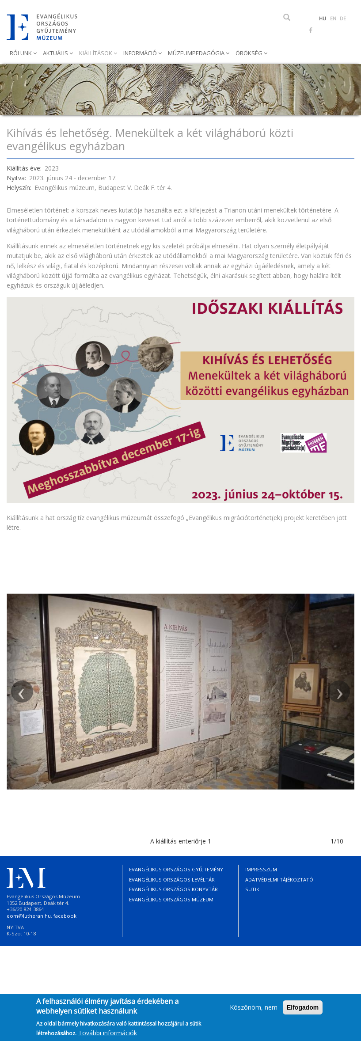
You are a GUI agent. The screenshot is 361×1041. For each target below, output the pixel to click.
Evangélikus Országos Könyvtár (173, 889)
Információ (140, 53)
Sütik (252, 889)
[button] (22, 691)
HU (322, 18)
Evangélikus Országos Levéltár (172, 879)
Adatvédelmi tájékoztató (279, 879)
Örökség (250, 53)
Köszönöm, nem (253, 1011)
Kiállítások (96, 53)
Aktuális (56, 53)
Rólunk (21, 53)
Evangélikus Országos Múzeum (171, 899)
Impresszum (261, 869)
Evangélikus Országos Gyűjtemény (176, 869)
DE (343, 18)
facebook (64, 915)
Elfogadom (303, 1010)
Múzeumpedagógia (197, 53)
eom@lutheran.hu (29, 915)
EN (333, 18)
